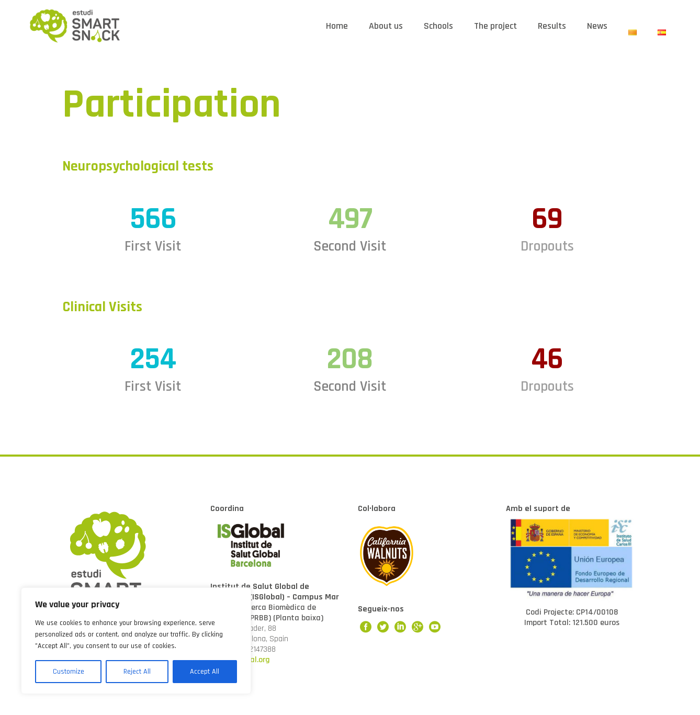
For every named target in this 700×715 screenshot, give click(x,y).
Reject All (137, 671)
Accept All (204, 671)
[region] (136, 640)
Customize (68, 671)
